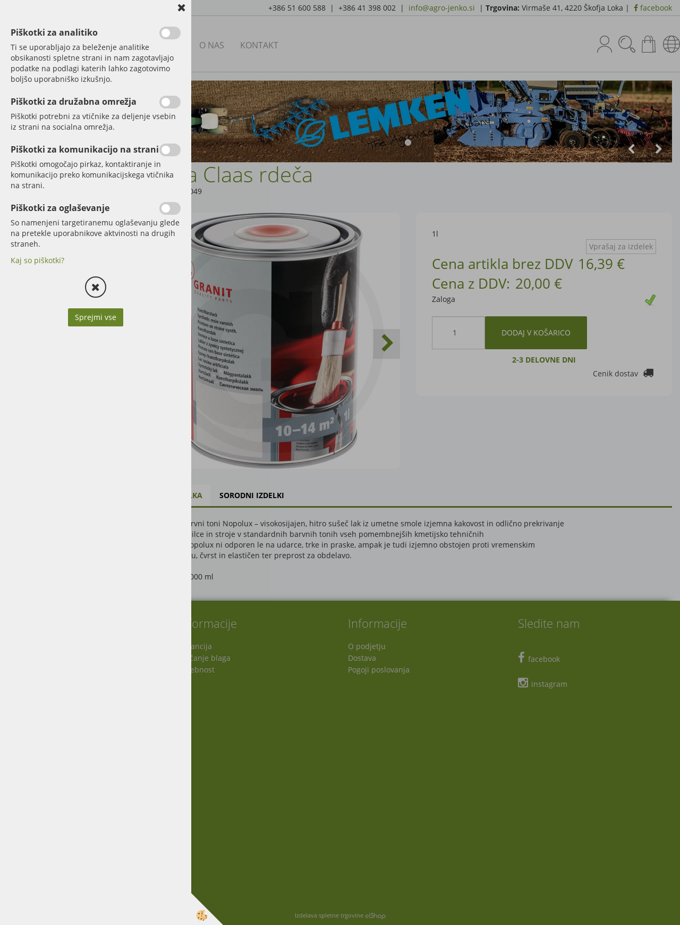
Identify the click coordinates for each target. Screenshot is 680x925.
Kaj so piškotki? (37, 260)
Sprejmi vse (95, 317)
